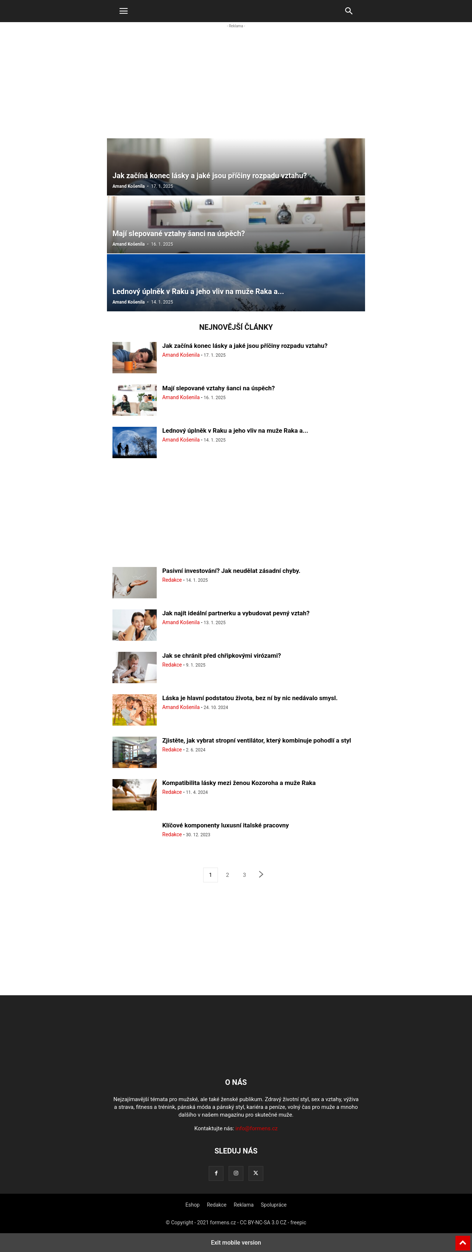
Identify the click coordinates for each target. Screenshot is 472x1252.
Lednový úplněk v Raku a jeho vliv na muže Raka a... (235, 430)
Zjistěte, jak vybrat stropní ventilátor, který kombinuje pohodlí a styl (256, 740)
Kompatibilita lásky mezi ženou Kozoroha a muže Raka (239, 782)
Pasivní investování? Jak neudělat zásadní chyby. (231, 570)
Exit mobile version (236, 1242)
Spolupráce (274, 1205)
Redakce (172, 580)
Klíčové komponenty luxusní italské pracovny (225, 825)
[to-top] (462, 1240)
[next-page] (261, 875)
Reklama (244, 1205)
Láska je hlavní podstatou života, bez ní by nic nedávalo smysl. (250, 698)
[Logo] (236, 1059)
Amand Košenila (128, 186)
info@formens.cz (257, 1128)
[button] (123, 11)
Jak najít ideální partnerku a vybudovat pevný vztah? (235, 613)
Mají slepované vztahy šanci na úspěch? (218, 388)
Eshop (192, 1205)
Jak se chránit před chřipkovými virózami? (221, 655)
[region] (236, 87)
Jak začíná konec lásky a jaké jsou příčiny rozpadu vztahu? (244, 345)
